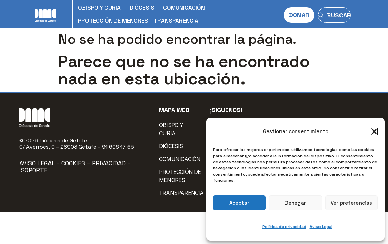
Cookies (74, 163)
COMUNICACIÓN (185, 8)
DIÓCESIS (144, 8)
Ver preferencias (351, 203)
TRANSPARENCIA (176, 20)
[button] (374, 131)
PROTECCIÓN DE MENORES (113, 20)
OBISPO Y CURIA (101, 8)
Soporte (34, 170)
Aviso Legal (321, 226)
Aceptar (239, 203)
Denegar (295, 203)
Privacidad (109, 163)
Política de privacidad (284, 226)
